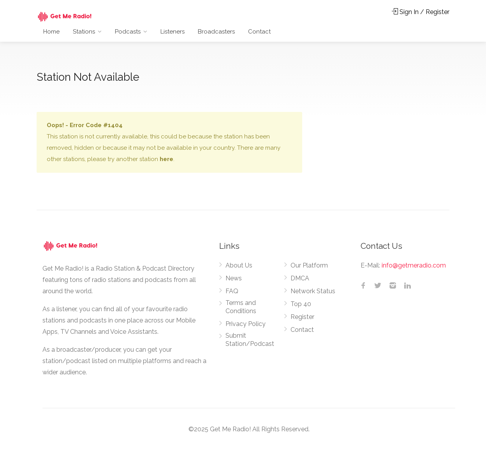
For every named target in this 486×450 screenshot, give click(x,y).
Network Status (313, 291)
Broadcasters (216, 31)
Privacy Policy (245, 324)
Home (51, 31)
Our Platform (309, 265)
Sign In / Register (420, 12)
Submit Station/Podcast (249, 339)
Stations (84, 31)
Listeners (172, 31)
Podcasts (128, 31)
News (233, 278)
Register (302, 317)
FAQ (231, 291)
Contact (259, 31)
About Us (238, 265)
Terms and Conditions (240, 307)
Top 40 (301, 304)
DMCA (300, 278)
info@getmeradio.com (414, 265)
